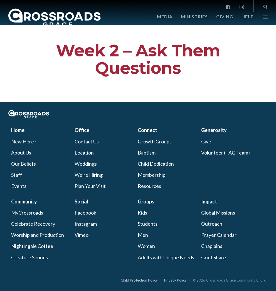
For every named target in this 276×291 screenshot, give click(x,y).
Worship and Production (37, 235)
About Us (21, 153)
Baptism (147, 153)
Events (18, 186)
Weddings (86, 164)
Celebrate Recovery (33, 224)
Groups (146, 201)
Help (247, 16)
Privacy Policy (175, 280)
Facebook (85, 213)
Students (147, 224)
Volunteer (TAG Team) (225, 153)
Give (206, 141)
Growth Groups (155, 141)
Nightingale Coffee (32, 246)
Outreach (211, 224)
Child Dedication (156, 164)
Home (17, 130)
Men (143, 235)
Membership (152, 175)
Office (82, 130)
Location (84, 153)
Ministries (194, 16)
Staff (16, 175)
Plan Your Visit (90, 186)
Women (146, 246)
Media (164, 16)
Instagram (86, 224)
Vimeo (81, 235)
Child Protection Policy (139, 280)
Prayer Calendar (218, 235)
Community (24, 201)
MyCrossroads (27, 213)
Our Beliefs (23, 164)
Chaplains (211, 246)
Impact (209, 201)
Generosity (214, 130)
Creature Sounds (29, 257)
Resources (149, 186)
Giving (224, 16)
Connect (147, 130)
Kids (142, 213)
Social (81, 201)
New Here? (23, 141)
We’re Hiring (89, 175)
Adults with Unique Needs (166, 257)
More (261, 18)
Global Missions (218, 213)
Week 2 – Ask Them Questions (138, 59)
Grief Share (213, 257)
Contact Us (87, 141)
